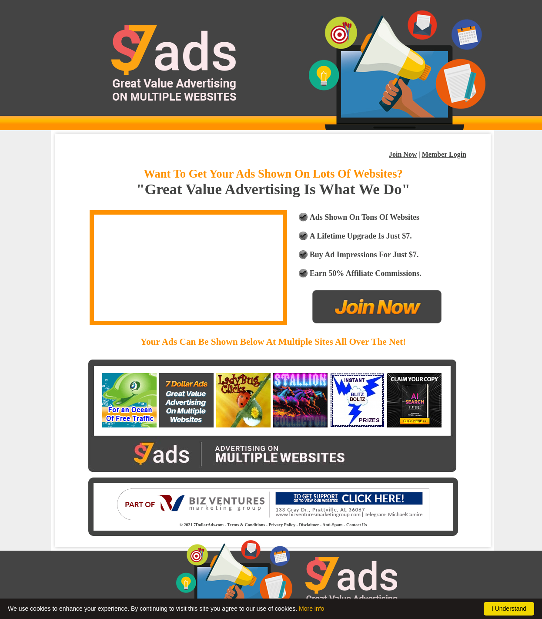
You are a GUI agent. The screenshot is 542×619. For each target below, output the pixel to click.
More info (311, 608)
